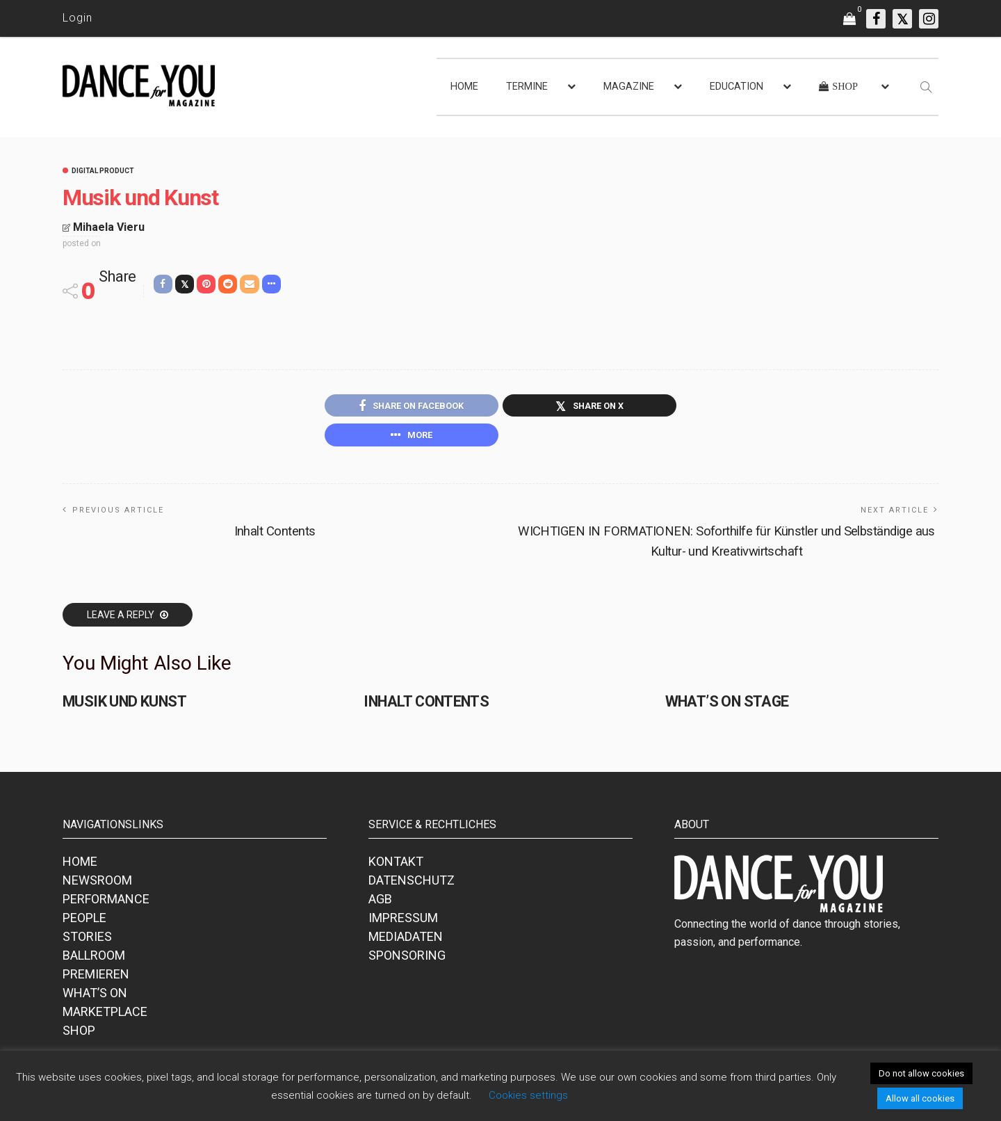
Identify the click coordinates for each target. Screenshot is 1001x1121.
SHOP (79, 1034)
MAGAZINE (628, 86)
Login (77, 17)
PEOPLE (84, 921)
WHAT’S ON (95, 997)
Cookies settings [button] (528, 1095)
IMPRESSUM (403, 921)
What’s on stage (725, 705)
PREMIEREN (96, 978)
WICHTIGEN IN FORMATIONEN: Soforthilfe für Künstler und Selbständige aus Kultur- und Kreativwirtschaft (726, 545)
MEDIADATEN (405, 940)
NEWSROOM (97, 884)
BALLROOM (94, 959)
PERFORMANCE (106, 903)
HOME (464, 86)
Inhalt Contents (274, 535)
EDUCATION (736, 86)
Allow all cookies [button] (920, 1098)
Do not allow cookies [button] (921, 1073)
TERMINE (527, 86)
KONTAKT (395, 865)
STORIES (87, 940)
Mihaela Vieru (109, 227)
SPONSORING (407, 959)
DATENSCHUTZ (411, 884)
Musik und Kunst (122, 705)
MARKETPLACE (105, 1015)
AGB (380, 903)
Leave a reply (121, 618)
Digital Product (103, 171)
